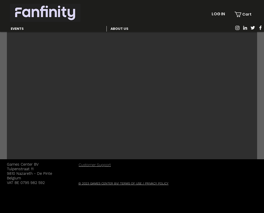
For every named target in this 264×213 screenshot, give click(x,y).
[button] (245, 14)
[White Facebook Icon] (260, 28)
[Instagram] (237, 28)
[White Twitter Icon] (253, 28)
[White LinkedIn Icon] (245, 28)
